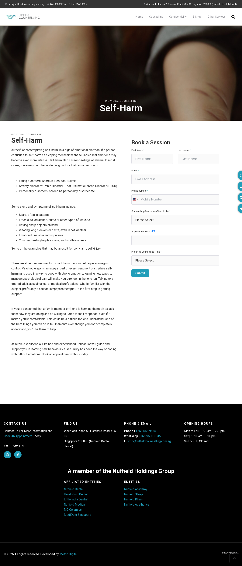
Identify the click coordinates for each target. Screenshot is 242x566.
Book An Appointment (18, 436)
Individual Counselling (121, 101)
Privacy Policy (229, 553)
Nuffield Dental (73, 489)
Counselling (156, 16)
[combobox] (136, 199)
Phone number (139, 190)
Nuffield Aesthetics (136, 505)
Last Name (183, 150)
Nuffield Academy (135, 489)
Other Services (216, 16)
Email (134, 170)
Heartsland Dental (76, 494)
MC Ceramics (73, 510)
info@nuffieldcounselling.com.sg (24, 4)
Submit (140, 273)
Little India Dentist (76, 499)
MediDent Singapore (77, 515)
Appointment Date (140, 231)
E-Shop (196, 16)
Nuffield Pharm (133, 499)
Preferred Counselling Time (145, 252)
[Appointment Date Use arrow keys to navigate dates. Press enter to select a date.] (175, 240)
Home (139, 16)
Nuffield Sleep (133, 494)
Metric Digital (68, 554)
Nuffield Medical (74, 505)
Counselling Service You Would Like (150, 211)
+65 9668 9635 (56, 4)
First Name (137, 150)
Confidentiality (177, 16)
